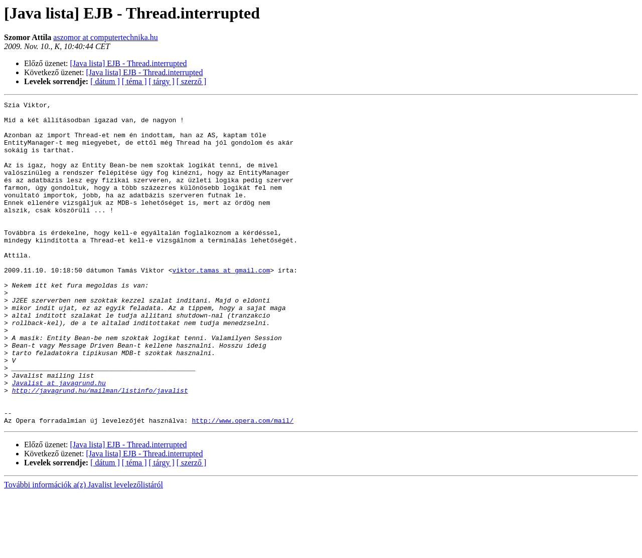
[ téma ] (134, 81)
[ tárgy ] (162, 81)
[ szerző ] (192, 81)
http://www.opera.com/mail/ (242, 484)
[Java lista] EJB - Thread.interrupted (128, 63)
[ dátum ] (105, 81)
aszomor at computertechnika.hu (105, 37)
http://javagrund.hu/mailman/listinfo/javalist (100, 448)
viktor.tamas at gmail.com (221, 304)
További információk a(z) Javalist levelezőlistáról (83, 549)
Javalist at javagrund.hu (59, 439)
